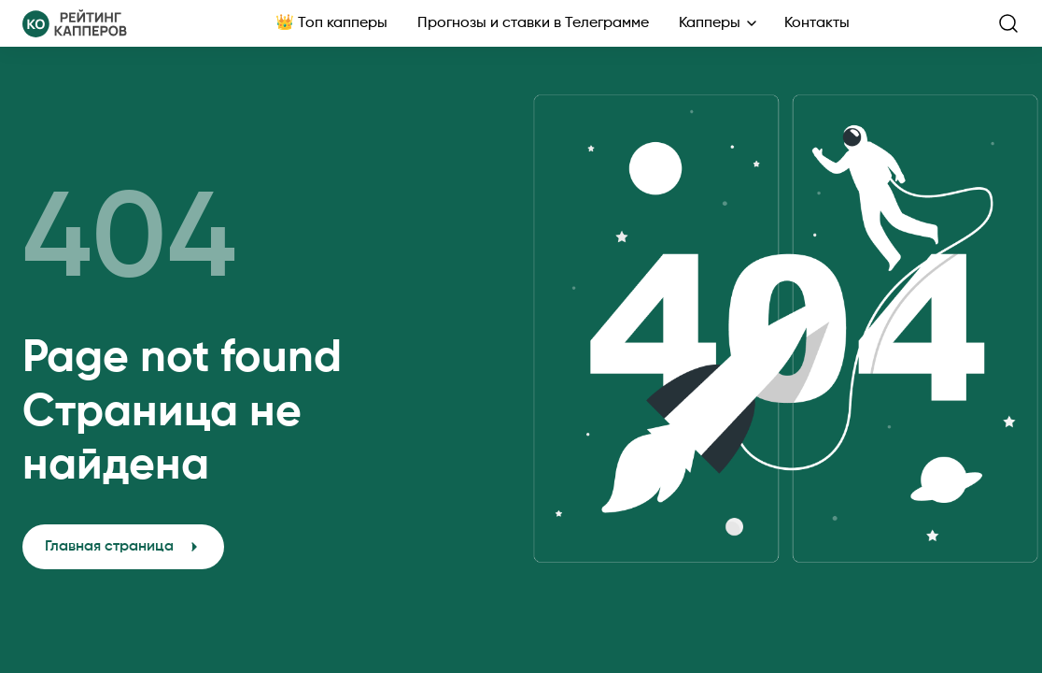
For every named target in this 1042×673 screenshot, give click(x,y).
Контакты (817, 23)
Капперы (709, 23)
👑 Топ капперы (331, 23)
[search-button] (1008, 23)
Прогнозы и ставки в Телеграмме (533, 23)
